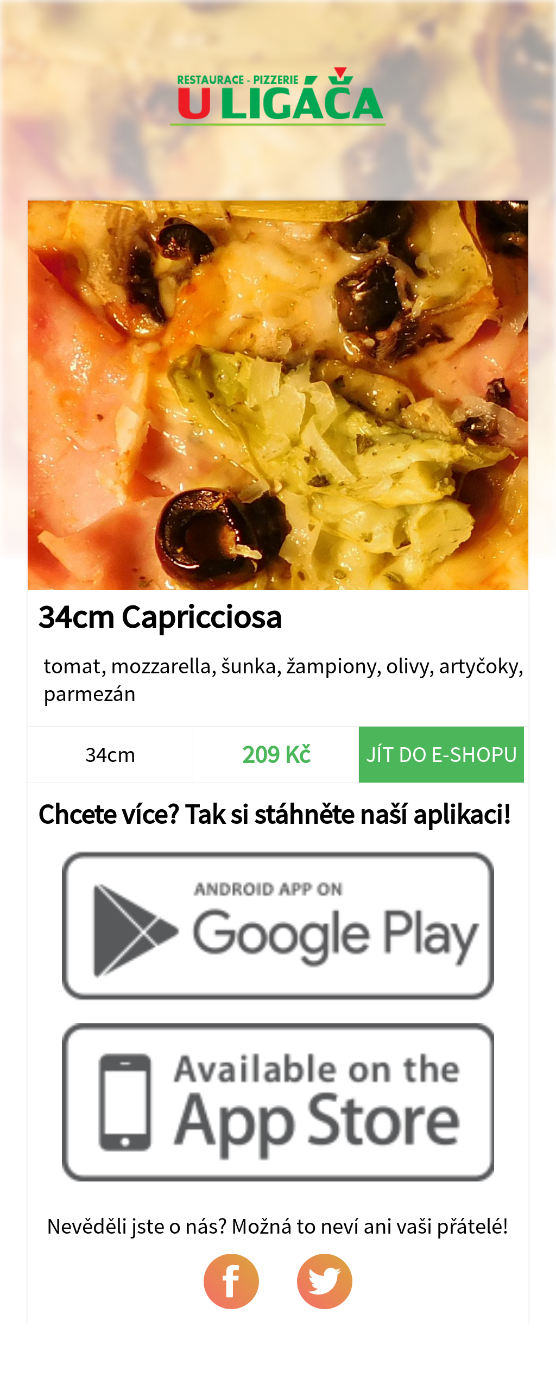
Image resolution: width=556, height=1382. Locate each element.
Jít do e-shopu (441, 754)
